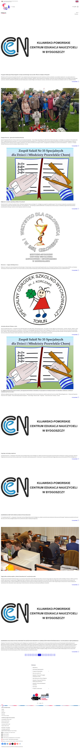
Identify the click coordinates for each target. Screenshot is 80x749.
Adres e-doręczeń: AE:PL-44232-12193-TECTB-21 (12, 741)
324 (51, 655)
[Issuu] (17, 744)
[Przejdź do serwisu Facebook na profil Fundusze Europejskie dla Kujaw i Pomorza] (5, 744)
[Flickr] (20, 744)
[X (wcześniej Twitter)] (13, 744)
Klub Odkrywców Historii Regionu (40, 678)
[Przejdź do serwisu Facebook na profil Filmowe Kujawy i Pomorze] (7, 744)
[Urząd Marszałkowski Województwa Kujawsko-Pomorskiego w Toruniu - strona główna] (6, 6)
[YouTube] (15, 744)
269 (33, 655)
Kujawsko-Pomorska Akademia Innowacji (39, 684)
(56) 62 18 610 (5, 735)
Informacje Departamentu (38, 669)
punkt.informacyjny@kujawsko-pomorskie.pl (11, 737)
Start (77, 12)
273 (46, 655)
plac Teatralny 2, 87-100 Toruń (8, 732)
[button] (40, 697)
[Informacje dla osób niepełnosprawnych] (75, 6)
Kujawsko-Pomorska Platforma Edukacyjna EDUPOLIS (39, 681)
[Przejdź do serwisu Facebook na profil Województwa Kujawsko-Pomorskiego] (3, 744)
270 (36, 655)
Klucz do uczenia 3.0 (37, 673)
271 (40, 655)
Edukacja (76, 14)
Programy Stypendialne (37, 671)
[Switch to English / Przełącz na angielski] (77, 1)
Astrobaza (35, 686)
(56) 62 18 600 (5, 734)
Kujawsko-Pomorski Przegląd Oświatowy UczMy (39, 675)
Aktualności (35, 667)
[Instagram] (10, 744)
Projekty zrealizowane (37, 688)
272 (43, 655)
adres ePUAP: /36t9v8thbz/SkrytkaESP (10, 739)
